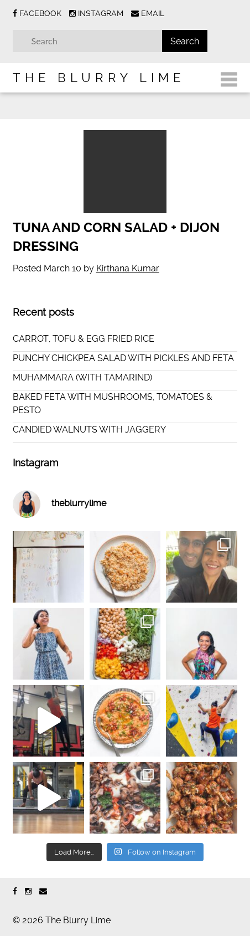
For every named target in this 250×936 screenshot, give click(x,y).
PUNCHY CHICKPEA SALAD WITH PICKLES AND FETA (123, 358)
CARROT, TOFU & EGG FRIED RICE (83, 338)
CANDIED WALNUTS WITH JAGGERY (89, 429)
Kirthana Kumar (127, 268)
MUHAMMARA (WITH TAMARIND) (82, 377)
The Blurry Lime (99, 77)
